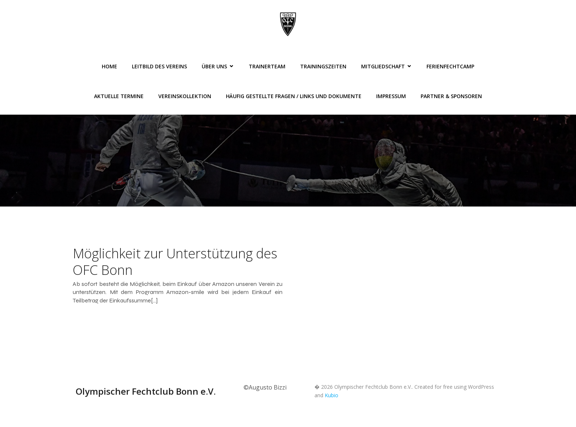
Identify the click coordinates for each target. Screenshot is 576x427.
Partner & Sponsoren (451, 96)
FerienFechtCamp (450, 66)
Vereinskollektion (184, 96)
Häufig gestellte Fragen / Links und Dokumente (293, 96)
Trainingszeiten (323, 66)
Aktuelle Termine (119, 96)
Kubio (331, 395)
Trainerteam (267, 66)
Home (109, 66)
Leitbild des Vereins (159, 66)
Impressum (391, 96)
